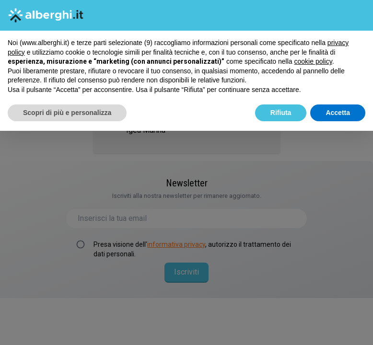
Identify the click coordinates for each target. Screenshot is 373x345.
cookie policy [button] (313, 61)
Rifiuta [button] (280, 112)
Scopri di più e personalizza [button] (67, 112)
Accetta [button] (338, 112)
